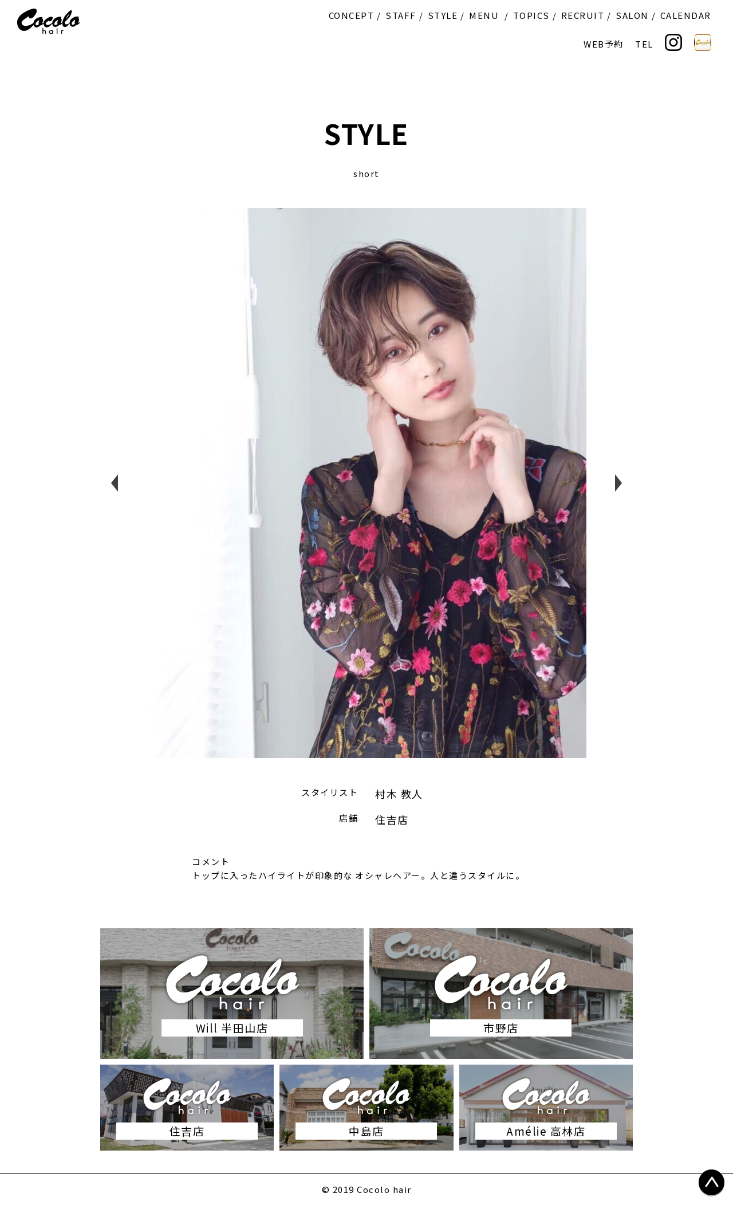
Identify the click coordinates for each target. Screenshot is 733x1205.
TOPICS (531, 15)
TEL (644, 44)
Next (618, 483)
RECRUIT (583, 15)
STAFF (400, 15)
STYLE (443, 15)
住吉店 (392, 819)
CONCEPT (352, 15)
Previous (114, 483)
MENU (484, 15)
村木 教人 (399, 793)
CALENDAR (685, 15)
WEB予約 (604, 44)
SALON (632, 15)
